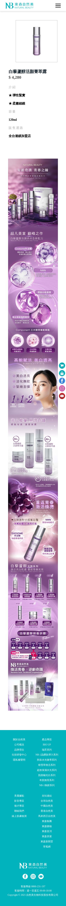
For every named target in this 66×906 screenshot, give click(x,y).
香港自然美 (47, 811)
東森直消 (47, 831)
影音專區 (19, 800)
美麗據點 (19, 795)
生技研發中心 (19, 754)
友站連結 (47, 795)
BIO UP (47, 744)
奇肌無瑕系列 (46, 780)
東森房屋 (47, 836)
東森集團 (47, 821)
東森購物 (47, 826)
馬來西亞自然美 (46, 816)
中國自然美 (47, 806)
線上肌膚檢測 (19, 816)
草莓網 (47, 846)
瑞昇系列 (47, 749)
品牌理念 (19, 749)
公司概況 (19, 744)
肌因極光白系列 (46, 775)
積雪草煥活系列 (46, 765)
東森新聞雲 (47, 841)
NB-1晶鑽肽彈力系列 (47, 754)
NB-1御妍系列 (47, 785)
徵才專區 (19, 806)
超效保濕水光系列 (47, 770)
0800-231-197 (38, 886)
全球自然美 (47, 800)
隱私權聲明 (19, 760)
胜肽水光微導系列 (47, 760)
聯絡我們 (19, 811)
